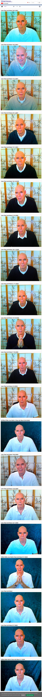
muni (5, 6)
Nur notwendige (30, 695)
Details (23, 695)
